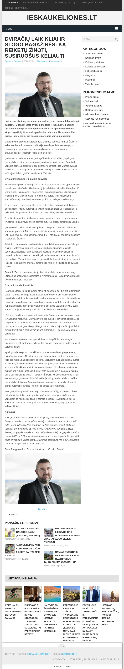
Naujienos (41, 61)
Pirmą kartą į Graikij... (95, 3)
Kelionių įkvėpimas (94, 62)
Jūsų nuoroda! (93, 126)
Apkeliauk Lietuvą (94, 53)
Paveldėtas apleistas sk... (36, 3)
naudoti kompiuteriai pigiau (98, 123)
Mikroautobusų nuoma (96, 114)
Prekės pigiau (92, 97)
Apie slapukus (110, 659)
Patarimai (90, 79)
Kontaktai (59, 659)
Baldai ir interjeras (94, 110)
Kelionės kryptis (93, 58)
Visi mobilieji (91, 101)
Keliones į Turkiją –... (66, 3)
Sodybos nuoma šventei (97, 118)
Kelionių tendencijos (95, 66)
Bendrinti (42, 509)
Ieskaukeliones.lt (62, 17)
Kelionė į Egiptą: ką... (16, 8)
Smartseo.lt (69, 654)
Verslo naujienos (93, 105)
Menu (9, 28)
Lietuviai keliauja (93, 71)
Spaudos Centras (13, 61)
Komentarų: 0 (55, 61)
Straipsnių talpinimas (83, 659)
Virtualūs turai (92, 84)
